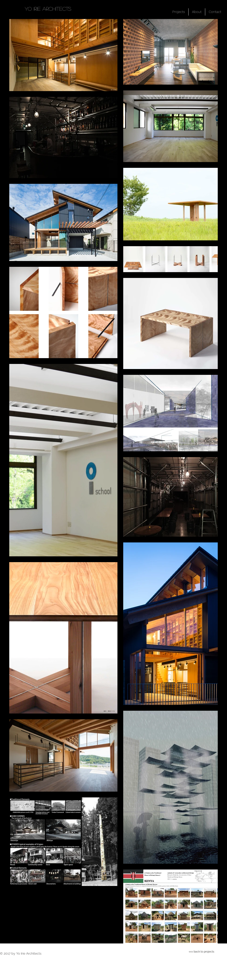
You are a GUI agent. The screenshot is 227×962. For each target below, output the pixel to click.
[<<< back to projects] (201, 951)
